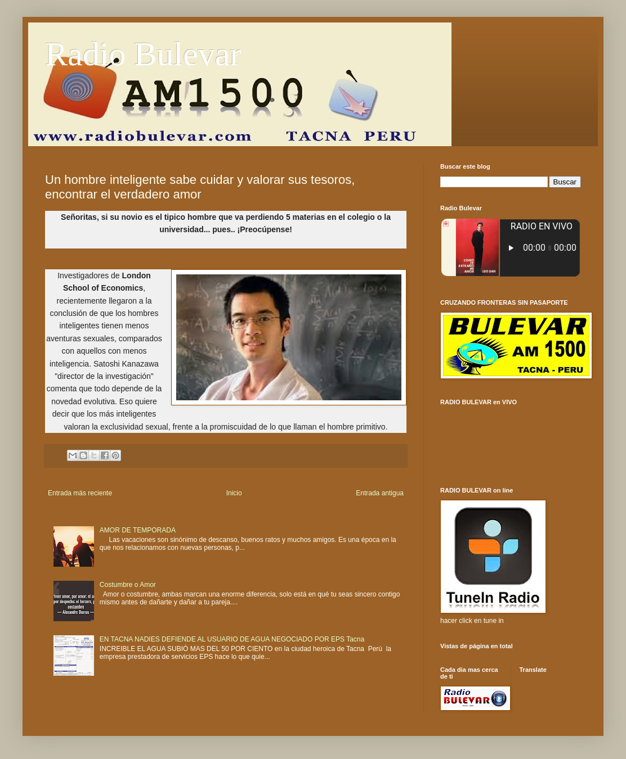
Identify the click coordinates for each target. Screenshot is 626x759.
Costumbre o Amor (128, 585)
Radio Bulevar (143, 54)
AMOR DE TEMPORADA (138, 530)
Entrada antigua (380, 493)
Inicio (234, 493)
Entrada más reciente (80, 493)
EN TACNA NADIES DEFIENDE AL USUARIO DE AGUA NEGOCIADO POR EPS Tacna (232, 639)
